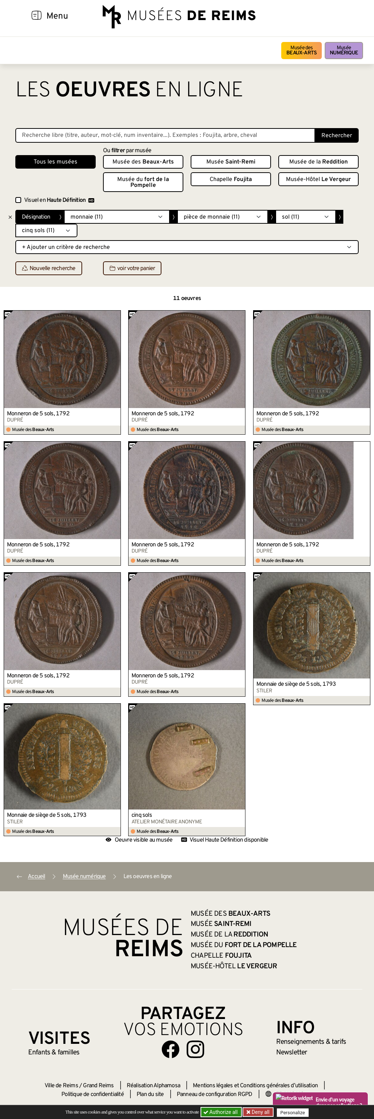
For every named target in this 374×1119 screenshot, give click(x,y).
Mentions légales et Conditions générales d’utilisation (255, 1085)
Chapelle (231, 179)
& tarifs (311, 1042)
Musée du (143, 182)
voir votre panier (132, 268)
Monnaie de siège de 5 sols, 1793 (296, 684)
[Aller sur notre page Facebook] (170, 1049)
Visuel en (59, 200)
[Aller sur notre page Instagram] (195, 1049)
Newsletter (291, 1052)
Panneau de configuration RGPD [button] (214, 1094)
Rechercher (336, 135)
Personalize (294, 1112)
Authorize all (221, 1112)
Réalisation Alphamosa (153, 1085)
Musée (344, 51)
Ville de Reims (61, 1085)
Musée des (301, 51)
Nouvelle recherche (49, 268)
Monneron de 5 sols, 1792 (38, 414)
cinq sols (141, 815)
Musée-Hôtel (318, 179)
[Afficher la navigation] (36, 16)
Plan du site (150, 1094)
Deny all (260, 1112)
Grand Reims (98, 1085)
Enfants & (54, 1052)
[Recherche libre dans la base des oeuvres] (165, 135)
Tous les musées (55, 162)
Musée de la (318, 162)
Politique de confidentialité (92, 1094)
